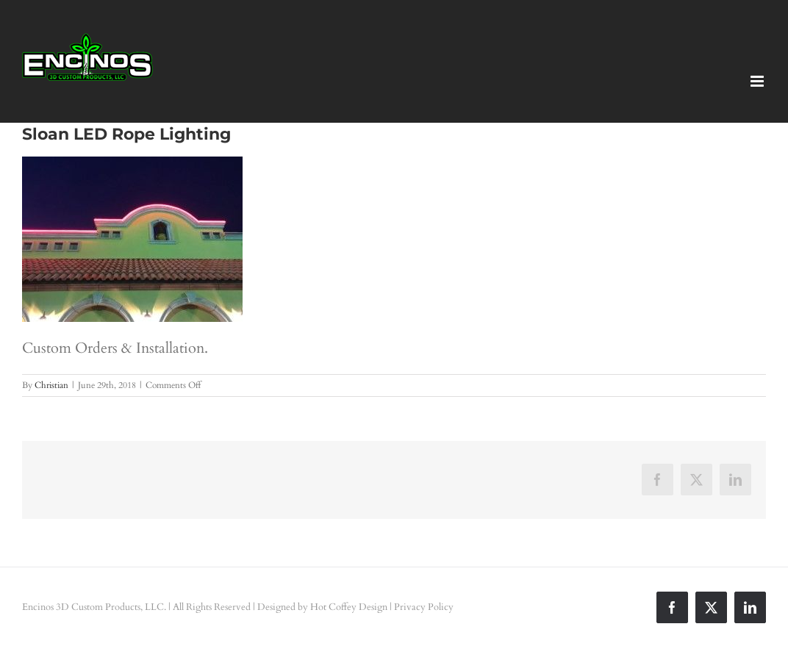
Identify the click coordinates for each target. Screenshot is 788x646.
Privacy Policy (424, 607)
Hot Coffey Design (348, 607)
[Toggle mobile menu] (758, 81)
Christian (51, 385)
